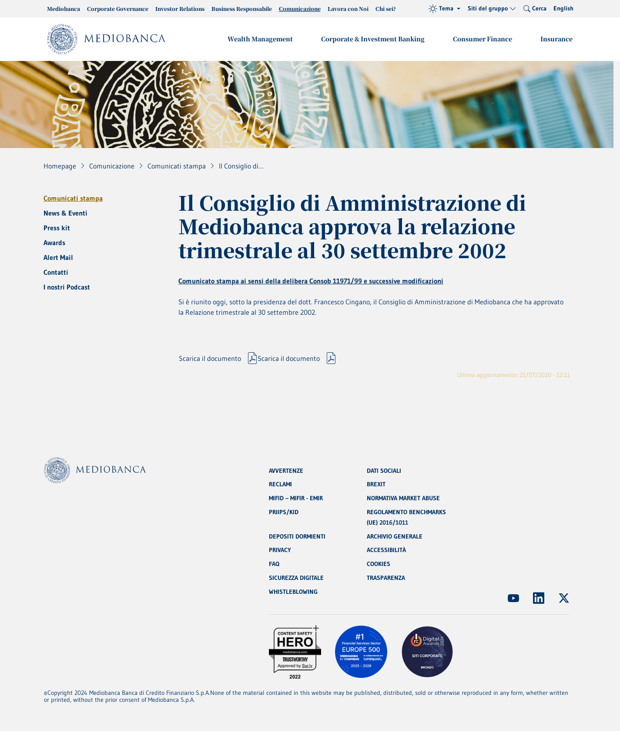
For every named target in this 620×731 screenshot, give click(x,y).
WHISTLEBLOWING (293, 592)
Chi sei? (385, 8)
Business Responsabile (241, 8)
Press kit (57, 227)
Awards (54, 242)
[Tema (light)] (444, 8)
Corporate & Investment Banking (374, 38)
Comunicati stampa (73, 198)
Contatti (56, 272)
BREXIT (376, 484)
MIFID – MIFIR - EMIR (296, 498)
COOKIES (378, 564)
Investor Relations (179, 8)
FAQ (274, 564)
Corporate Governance (117, 8)
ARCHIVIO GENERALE (394, 536)
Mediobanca (63, 8)
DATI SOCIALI (384, 470)
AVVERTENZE (286, 470)
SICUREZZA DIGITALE (296, 578)
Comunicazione (300, 8)
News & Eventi (65, 213)
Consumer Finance (483, 38)
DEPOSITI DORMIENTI (297, 536)
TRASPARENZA (386, 578)
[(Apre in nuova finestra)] (513, 598)
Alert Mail (58, 257)
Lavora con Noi (348, 8)
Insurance (557, 38)
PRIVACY (280, 550)
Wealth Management (262, 38)
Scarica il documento (210, 360)
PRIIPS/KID (283, 512)
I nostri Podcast (67, 287)
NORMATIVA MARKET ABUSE (403, 498)
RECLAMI (280, 484)
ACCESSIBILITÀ (386, 550)
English (563, 8)
